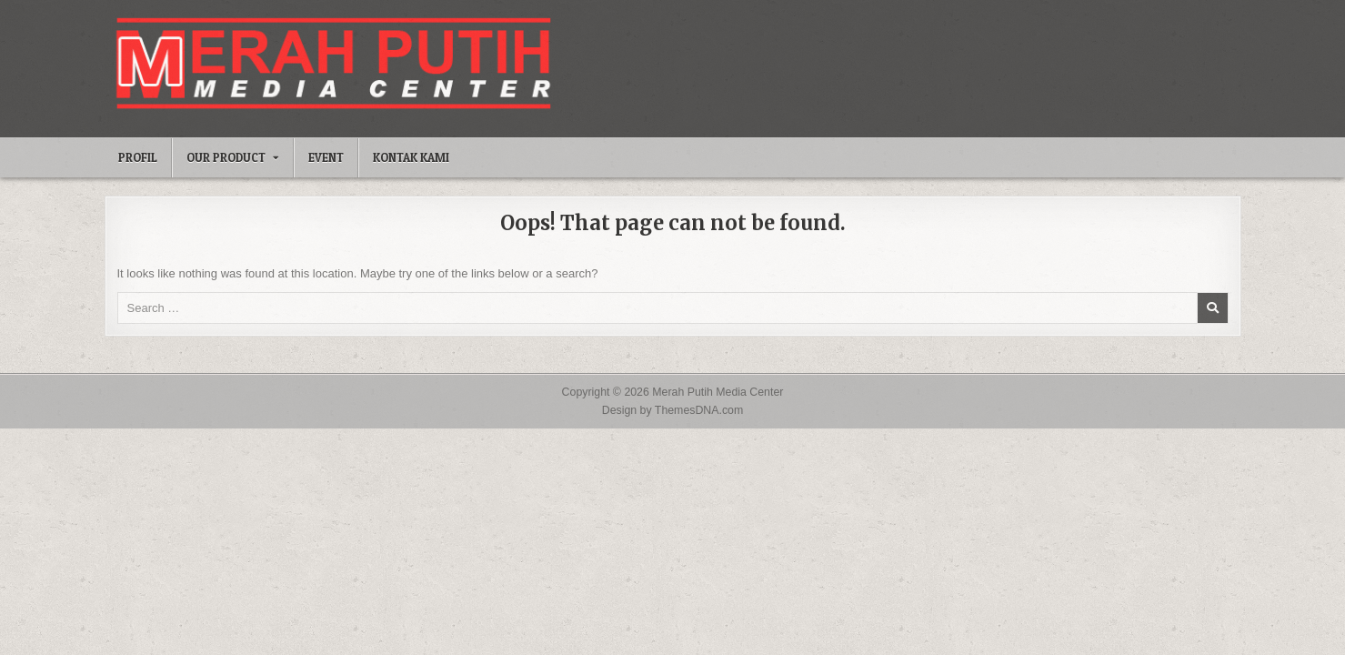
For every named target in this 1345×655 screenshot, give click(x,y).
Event (326, 157)
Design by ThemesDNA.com (673, 410)
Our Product (226, 157)
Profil (137, 157)
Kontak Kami (411, 157)
